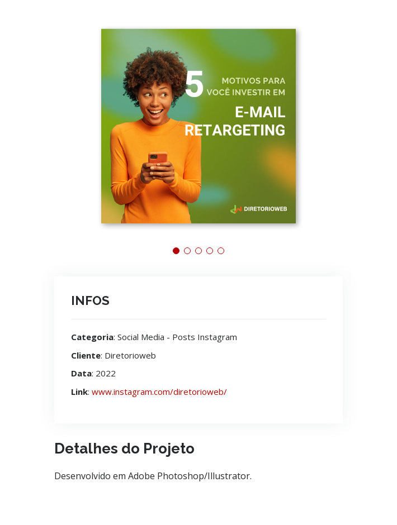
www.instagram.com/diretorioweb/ (159, 391)
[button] (176, 250)
